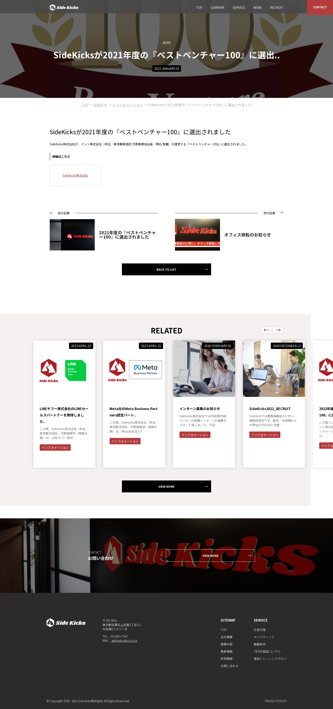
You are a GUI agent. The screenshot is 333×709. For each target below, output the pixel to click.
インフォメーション (55, 468)
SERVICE (239, 7)
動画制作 (260, 644)
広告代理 (260, 630)
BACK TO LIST (166, 269)
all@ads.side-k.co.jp (124, 640)
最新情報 (227, 651)
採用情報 (227, 658)
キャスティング (264, 637)
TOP (199, 7)
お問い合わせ (229, 666)
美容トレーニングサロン (270, 658)
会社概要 (227, 637)
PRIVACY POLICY (275, 701)
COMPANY (217, 7)
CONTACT (320, 7)
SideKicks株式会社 (75, 175)
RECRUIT (276, 7)
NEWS (257, 7)
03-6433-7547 (119, 636)
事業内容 (227, 644)
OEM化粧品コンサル (267, 651)
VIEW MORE (166, 507)
